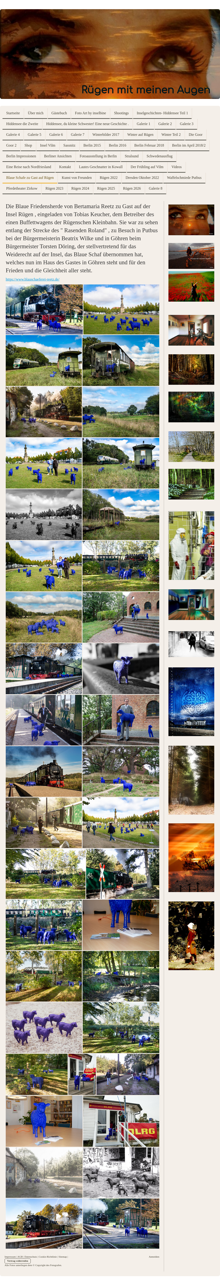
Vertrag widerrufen (17, 1260)
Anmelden (154, 1256)
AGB (20, 1256)
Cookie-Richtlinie (48, 1256)
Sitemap (63, 1256)
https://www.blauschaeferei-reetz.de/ (32, 279)
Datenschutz (31, 1256)
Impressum (10, 1256)
